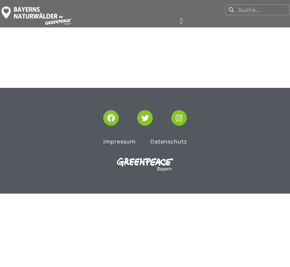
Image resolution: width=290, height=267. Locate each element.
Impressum (119, 141)
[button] (181, 21)
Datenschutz (168, 141)
